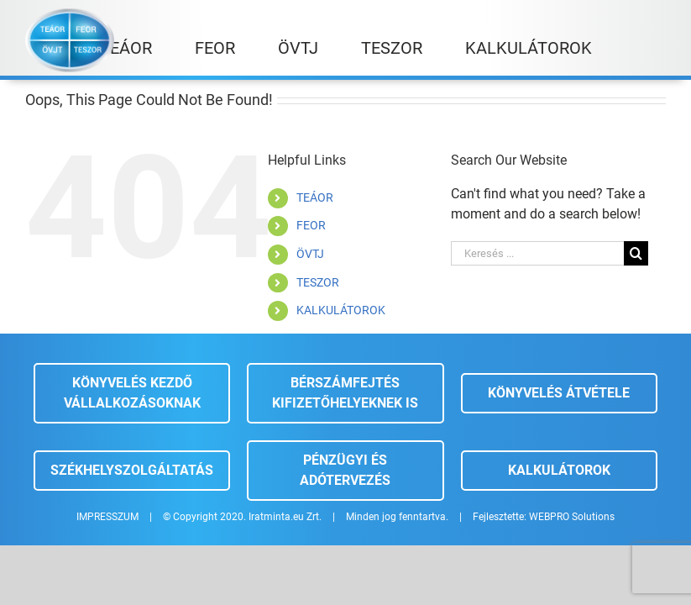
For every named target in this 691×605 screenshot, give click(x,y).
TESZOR (317, 282)
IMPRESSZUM (107, 517)
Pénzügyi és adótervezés (345, 470)
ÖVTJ (310, 253)
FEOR (311, 225)
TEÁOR (314, 197)
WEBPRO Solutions (572, 517)
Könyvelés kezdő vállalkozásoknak (132, 393)
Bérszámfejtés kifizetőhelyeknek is (345, 393)
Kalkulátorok (559, 470)
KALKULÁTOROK (340, 310)
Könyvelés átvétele (559, 393)
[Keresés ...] (537, 253)
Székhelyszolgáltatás (131, 470)
